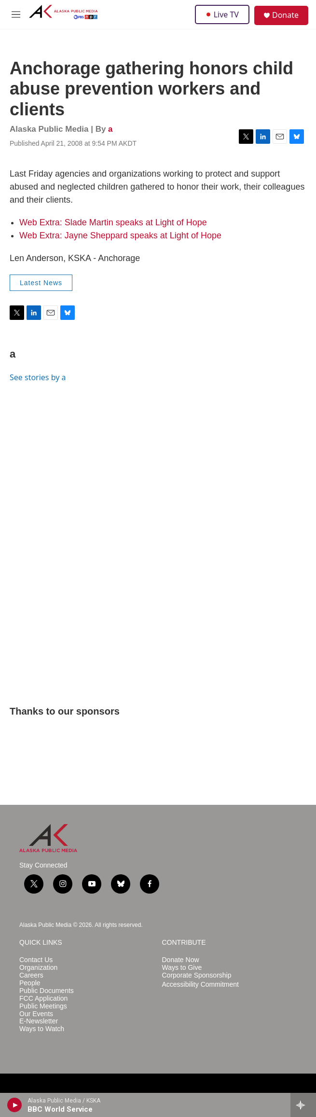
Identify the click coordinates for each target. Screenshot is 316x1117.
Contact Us (36, 960)
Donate (285, 15)
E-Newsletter (38, 1021)
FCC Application (43, 998)
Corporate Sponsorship (197, 975)
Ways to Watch (41, 1029)
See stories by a (38, 377)
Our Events (36, 1014)
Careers (31, 975)
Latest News (41, 283)
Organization (38, 967)
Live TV (222, 14)
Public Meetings (43, 1006)
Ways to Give (182, 967)
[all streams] (303, 1105)
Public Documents (46, 990)
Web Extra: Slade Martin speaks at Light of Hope (113, 222)
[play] (15, 1105)
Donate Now (180, 960)
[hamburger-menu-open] (16, 14)
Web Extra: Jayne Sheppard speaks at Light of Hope (120, 235)
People (30, 983)
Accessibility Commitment (200, 984)
